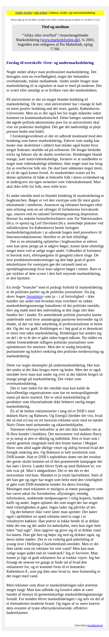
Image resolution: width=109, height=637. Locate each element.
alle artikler (41, 12)
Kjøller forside (23, 12)
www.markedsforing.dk (60, 40)
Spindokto (34, 296)
